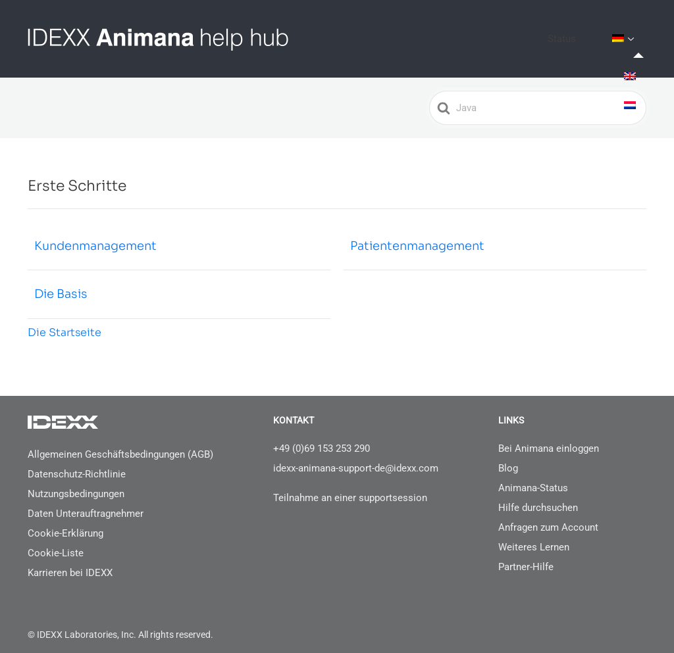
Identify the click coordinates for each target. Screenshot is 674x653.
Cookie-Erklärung (65, 523)
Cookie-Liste (56, 542)
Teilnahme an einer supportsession (350, 487)
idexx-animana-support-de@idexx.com (355, 458)
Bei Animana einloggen (548, 438)
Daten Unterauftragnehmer (85, 503)
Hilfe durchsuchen (538, 497)
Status (584, 33)
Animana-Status (533, 477)
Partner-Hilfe (526, 556)
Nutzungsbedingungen (76, 483)
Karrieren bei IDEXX (70, 562)
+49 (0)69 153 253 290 (321, 438)
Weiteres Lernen (533, 537)
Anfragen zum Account (548, 517)
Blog (508, 458)
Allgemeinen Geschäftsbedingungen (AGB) (120, 444)
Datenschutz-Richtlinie (77, 464)
